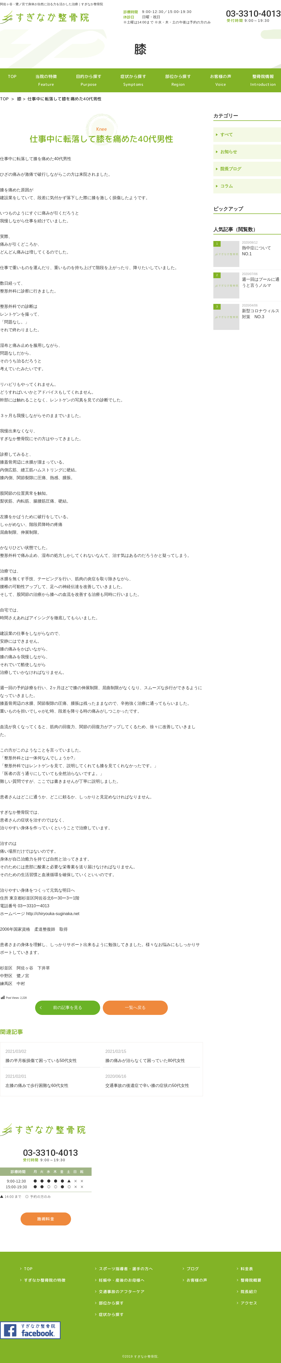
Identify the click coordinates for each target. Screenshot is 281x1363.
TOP (4, 80)
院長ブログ (230, 169)
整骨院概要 (251, 1280)
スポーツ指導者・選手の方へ (126, 1268)
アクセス (249, 1303)
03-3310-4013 (253, 13)
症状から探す (132, 80)
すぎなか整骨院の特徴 (45, 1280)
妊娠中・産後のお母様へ (122, 1280)
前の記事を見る (67, 1008)
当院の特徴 (40, 80)
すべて (226, 135)
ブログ (193, 1268)
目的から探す (85, 80)
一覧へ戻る (135, 1008)
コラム (226, 186)
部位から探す (179, 80)
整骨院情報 (268, 80)
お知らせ (228, 152)
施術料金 (45, 1219)
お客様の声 (223, 80)
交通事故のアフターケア (122, 1291)
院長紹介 (249, 1291)
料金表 (247, 1268)
